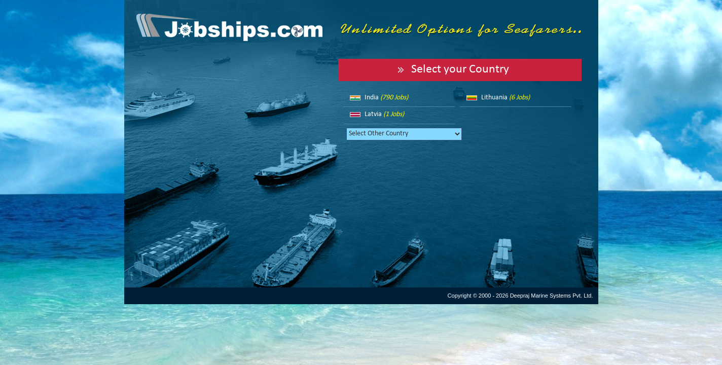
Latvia (384, 114)
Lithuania (505, 97)
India (386, 97)
